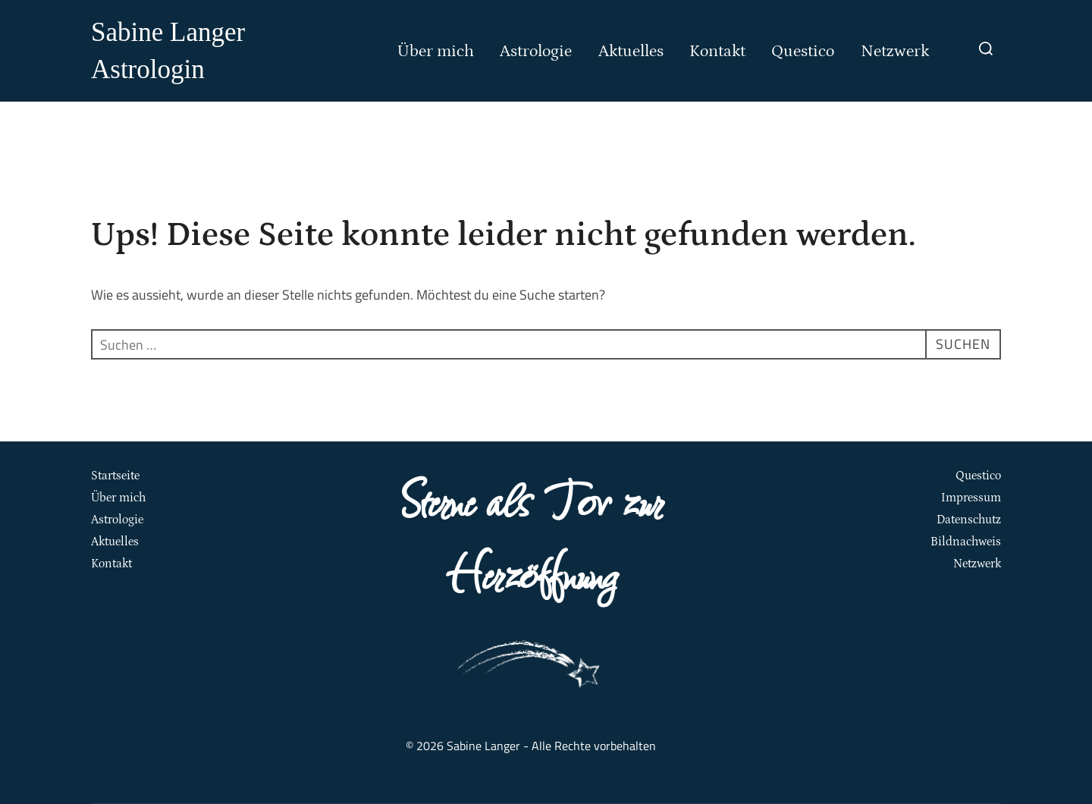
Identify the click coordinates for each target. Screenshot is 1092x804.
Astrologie (536, 51)
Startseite (115, 475)
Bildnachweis (965, 541)
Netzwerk (895, 51)
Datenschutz (969, 519)
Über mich (435, 51)
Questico (802, 51)
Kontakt (717, 51)
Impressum (971, 497)
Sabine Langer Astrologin (168, 50)
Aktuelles (631, 51)
